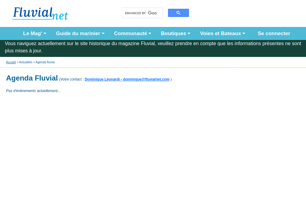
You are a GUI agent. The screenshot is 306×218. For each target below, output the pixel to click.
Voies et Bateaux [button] (220, 33)
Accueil (11, 62)
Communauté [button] (130, 33)
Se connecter (272, 33)
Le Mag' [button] (32, 33)
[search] (141, 13)
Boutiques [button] (173, 33)
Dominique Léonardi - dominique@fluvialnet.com (127, 79)
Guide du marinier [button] (78, 33)
